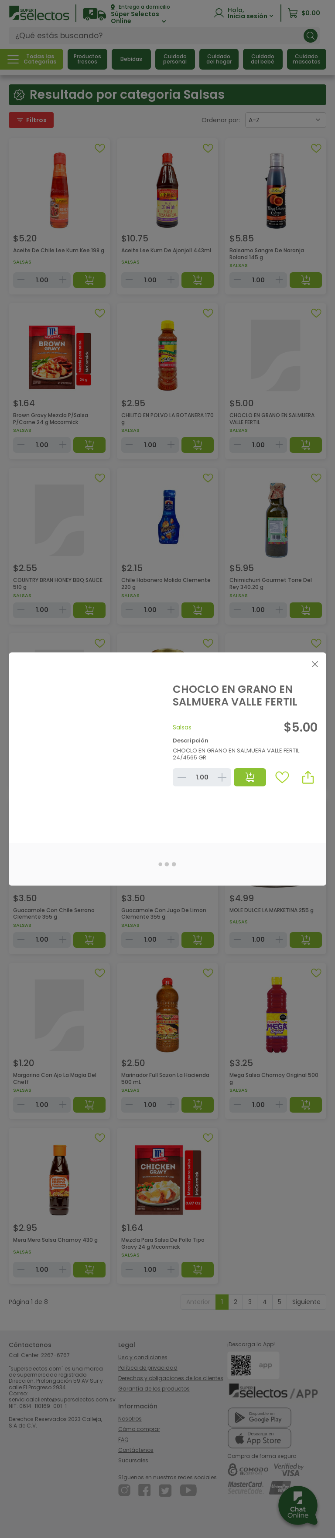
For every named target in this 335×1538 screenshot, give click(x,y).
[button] (308, 777)
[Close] (314, 664)
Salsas (182, 727)
